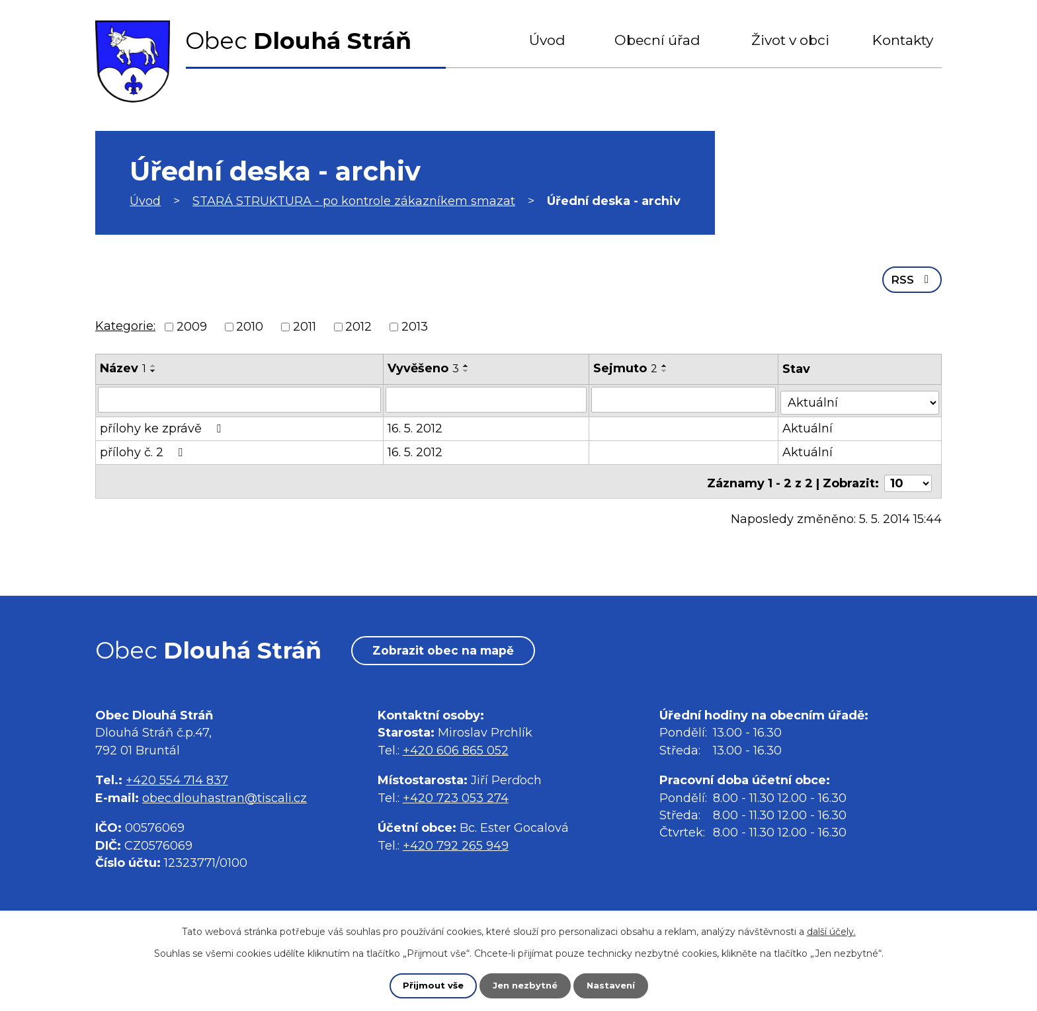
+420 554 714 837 (177, 783)
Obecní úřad (657, 40)
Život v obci (790, 40)
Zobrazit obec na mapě (451, 652)
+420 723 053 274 (456, 800)
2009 (192, 325)
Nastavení (614, 985)
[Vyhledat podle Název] (240, 398)
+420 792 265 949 (456, 847)
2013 (414, 325)
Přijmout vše (430, 985)
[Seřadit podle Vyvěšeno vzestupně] (467, 364)
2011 (304, 325)
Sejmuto (626, 367)
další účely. (831, 931)
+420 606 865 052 (456, 752)
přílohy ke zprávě (163, 424)
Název (123, 367)
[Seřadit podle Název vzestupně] (153, 364)
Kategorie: (125, 324)
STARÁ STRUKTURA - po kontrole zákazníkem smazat (353, 201)
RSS (911, 277)
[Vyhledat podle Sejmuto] (684, 398)
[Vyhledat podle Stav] (860, 397)
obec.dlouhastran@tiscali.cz (224, 800)
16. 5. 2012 (415, 424)
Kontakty (902, 40)
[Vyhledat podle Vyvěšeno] (486, 398)
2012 (358, 325)
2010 (249, 325)
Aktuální (809, 424)
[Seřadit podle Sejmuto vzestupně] (665, 364)
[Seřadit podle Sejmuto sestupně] (665, 369)
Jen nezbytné (525, 985)
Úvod (547, 40)
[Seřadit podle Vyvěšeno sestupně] (467, 369)
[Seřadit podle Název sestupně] (153, 369)
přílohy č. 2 (144, 448)
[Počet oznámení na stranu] (908, 475)
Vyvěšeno (424, 367)
